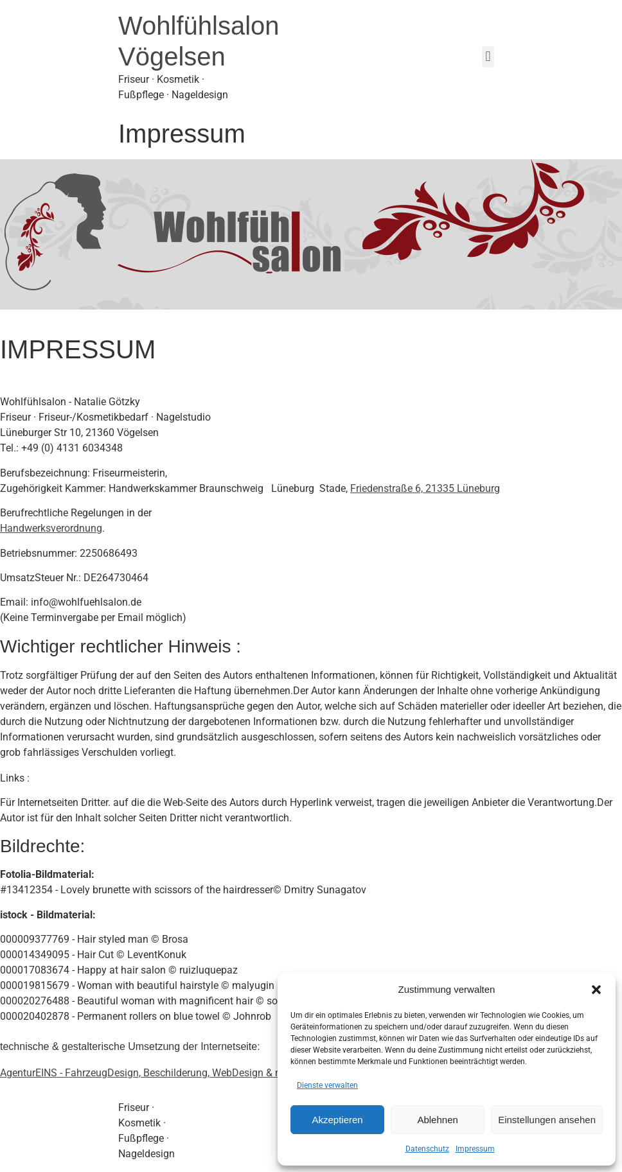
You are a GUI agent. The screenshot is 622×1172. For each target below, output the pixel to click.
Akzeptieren (337, 1119)
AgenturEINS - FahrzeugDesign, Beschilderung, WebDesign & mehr (149, 1073)
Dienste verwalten (327, 1085)
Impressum (475, 1148)
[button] (596, 989)
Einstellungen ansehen (547, 1119)
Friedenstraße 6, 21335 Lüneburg (425, 488)
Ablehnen (437, 1119)
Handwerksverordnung (51, 528)
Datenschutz (427, 1148)
